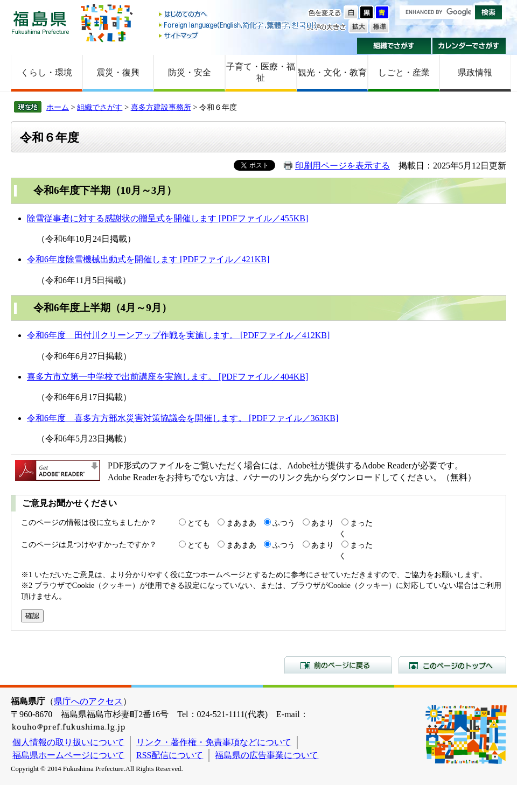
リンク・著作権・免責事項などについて (213, 742)
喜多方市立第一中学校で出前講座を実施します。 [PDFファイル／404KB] (167, 376)
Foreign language (238, 25)
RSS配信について (169, 755)
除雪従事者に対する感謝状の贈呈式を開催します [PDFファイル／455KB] (167, 218)
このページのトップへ (452, 665)
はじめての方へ (238, 15)
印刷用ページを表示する (342, 165)
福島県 (40, 22)
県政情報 (475, 72)
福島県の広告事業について (266, 755)
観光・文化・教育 (332, 72)
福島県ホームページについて (68, 755)
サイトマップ (238, 35)
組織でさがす (394, 46)
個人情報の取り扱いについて (68, 742)
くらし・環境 (46, 72)
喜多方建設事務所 (161, 107)
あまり (322, 522)
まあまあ (241, 522)
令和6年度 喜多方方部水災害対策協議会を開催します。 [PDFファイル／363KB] (182, 418)
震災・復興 (117, 72)
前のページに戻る (338, 665)
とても (198, 522)
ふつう (284, 522)
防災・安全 (189, 72)
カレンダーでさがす (469, 46)
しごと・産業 (404, 72)
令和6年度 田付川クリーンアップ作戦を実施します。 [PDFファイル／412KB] (178, 335)
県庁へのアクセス (88, 701)
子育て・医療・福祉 (260, 72)
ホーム (57, 107)
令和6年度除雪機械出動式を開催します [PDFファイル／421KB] (148, 259)
